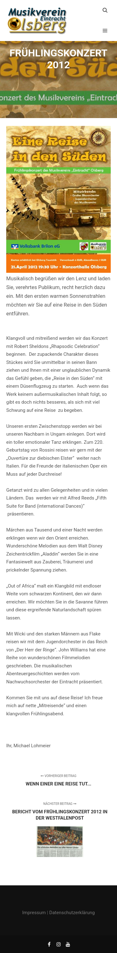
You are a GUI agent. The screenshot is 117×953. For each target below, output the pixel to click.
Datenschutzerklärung (72, 912)
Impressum (34, 912)
